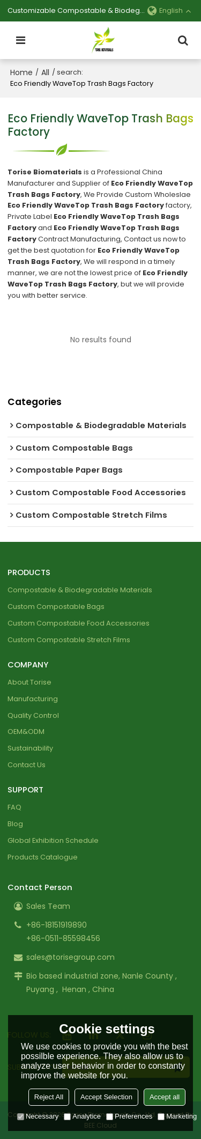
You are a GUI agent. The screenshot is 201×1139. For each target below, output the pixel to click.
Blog (15, 823)
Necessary (37, 1116)
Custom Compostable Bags (56, 606)
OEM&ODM (26, 731)
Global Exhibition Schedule (53, 840)
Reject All (48, 1097)
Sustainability (30, 748)
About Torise (29, 682)
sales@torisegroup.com (70, 957)
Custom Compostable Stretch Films (69, 639)
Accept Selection (106, 1097)
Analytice (82, 1116)
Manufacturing (33, 698)
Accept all (165, 1097)
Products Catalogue (43, 857)
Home (21, 72)
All (45, 72)
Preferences (129, 1116)
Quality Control (33, 715)
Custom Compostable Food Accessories (79, 623)
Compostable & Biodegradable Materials (80, 589)
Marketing (177, 1116)
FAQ (14, 807)
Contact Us (27, 764)
